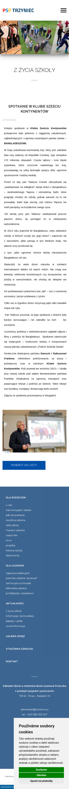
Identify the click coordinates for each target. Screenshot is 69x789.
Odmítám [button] (41, 775)
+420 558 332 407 (37, 714)
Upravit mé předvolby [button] (41, 781)
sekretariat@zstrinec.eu (34, 709)
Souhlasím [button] (41, 769)
